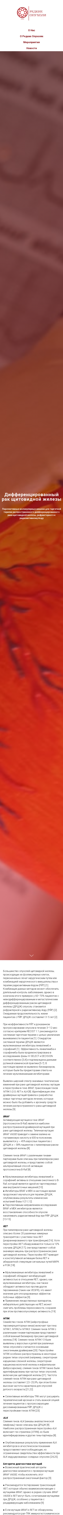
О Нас (31, 30)
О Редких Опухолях (31, 36)
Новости (31, 48)
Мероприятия (31, 42)
